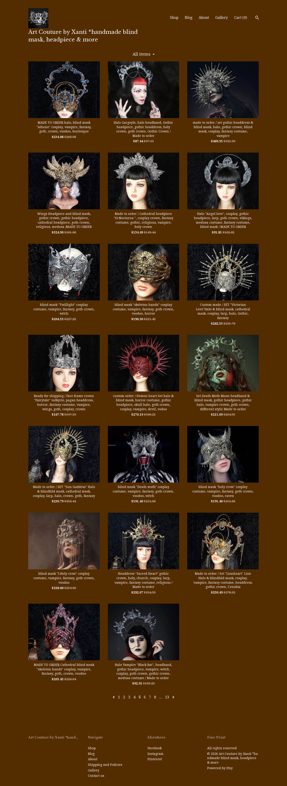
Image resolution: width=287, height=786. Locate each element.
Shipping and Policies (105, 765)
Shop (174, 17)
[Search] (257, 18)
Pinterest (155, 759)
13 (167, 697)
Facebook (155, 748)
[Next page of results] (173, 697)
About (204, 17)
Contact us (96, 775)
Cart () (240, 17)
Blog (188, 17)
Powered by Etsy (220, 768)
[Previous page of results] (114, 697)
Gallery (221, 17)
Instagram (155, 754)
